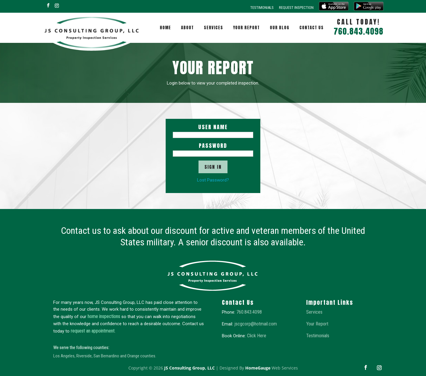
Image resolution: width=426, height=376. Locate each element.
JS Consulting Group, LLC (189, 368)
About (187, 28)
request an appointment (92, 331)
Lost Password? (213, 180)
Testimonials (262, 7)
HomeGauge (257, 368)
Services (213, 28)
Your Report (246, 28)
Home (165, 28)
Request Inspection (296, 7)
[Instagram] (57, 6)
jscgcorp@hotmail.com (255, 324)
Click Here (256, 335)
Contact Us (311, 28)
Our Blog (279, 28)
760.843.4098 (249, 312)
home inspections (104, 316)
